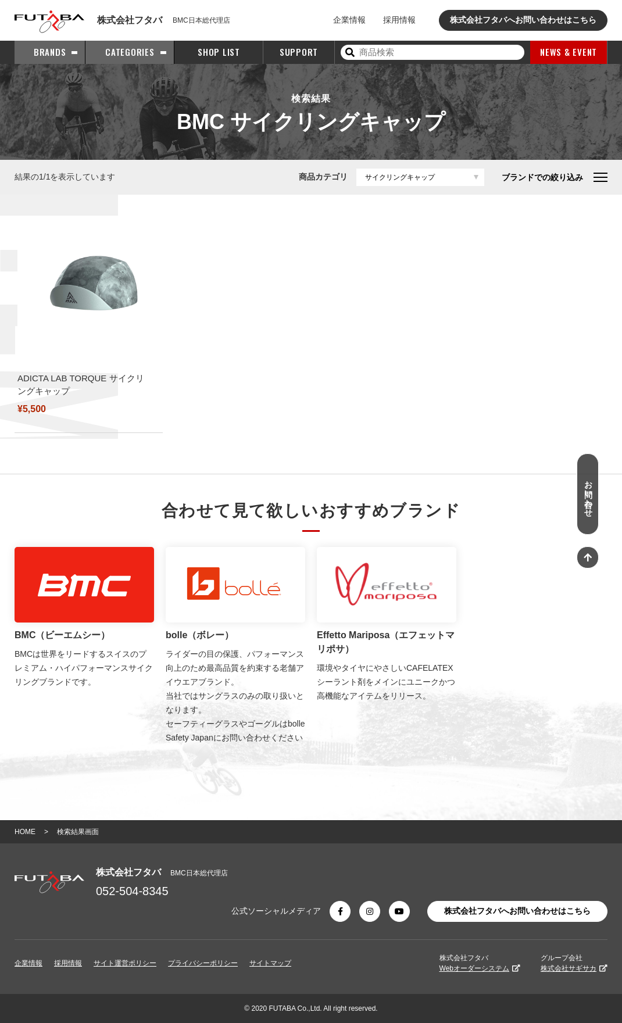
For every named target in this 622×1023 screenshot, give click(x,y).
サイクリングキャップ (400, 177)
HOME (25, 832)
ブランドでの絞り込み (554, 177)
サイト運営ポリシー (125, 963)
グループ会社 (574, 963)
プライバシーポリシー (203, 963)
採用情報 (399, 19)
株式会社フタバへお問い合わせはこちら (523, 19)
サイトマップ (270, 963)
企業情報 (349, 19)
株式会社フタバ (479, 963)
